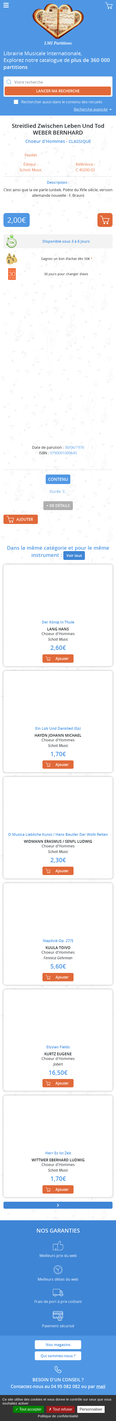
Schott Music (30, 169)
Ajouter (104, 220)
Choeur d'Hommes (45, 141)
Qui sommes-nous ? (58, 1355)
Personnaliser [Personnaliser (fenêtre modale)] (91, 1409)
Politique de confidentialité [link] (58, 1416)
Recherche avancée (91, 109)
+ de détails (58, 505)
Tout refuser (60, 1409)
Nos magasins (58, 1344)
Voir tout (74, 555)
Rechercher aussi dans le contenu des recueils (61, 101)
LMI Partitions (58, 43)
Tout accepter (28, 1409)
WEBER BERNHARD (58, 132)
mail (100, 1386)
